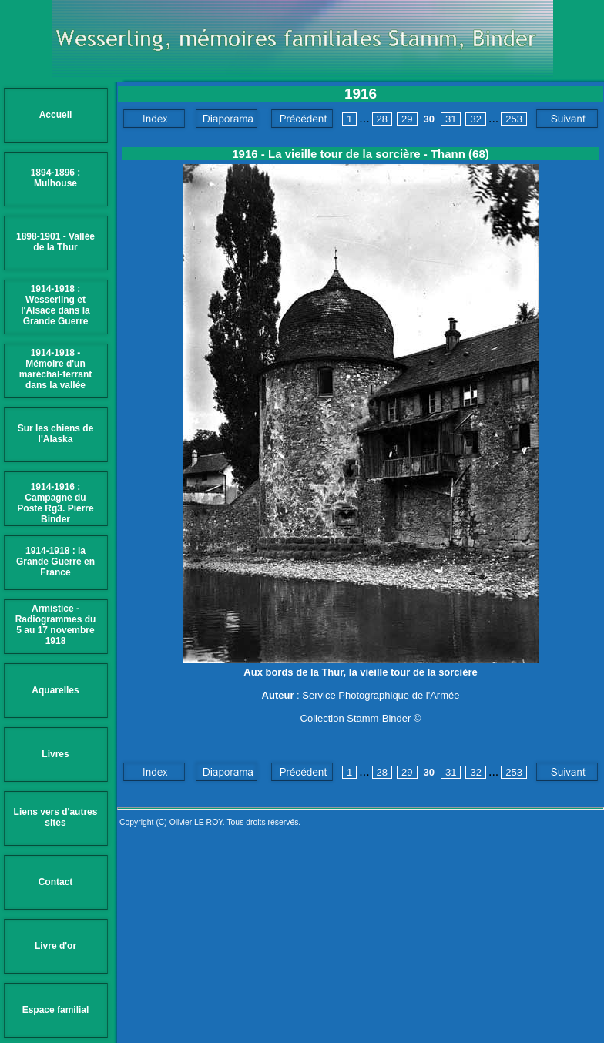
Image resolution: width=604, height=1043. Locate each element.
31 (450, 119)
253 (513, 119)
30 (429, 119)
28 (382, 119)
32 (475, 119)
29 (406, 119)
